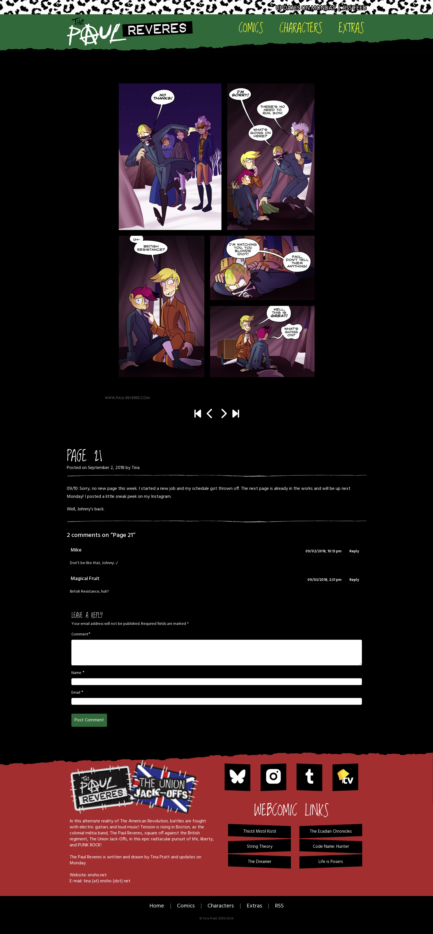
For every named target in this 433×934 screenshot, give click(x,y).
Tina (136, 468)
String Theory (259, 846)
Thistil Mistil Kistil (259, 831)
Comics (251, 28)
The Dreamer (259, 861)
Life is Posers (331, 861)
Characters (301, 28)
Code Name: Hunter (331, 846)
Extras (351, 28)
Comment (79, 634)
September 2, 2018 (106, 468)
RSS (279, 906)
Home (156, 906)
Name (76, 673)
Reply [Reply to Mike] (354, 551)
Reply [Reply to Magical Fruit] (354, 580)
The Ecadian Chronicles (331, 831)
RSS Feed (354, 8)
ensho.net (97, 875)
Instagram (161, 496)
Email (75, 693)
